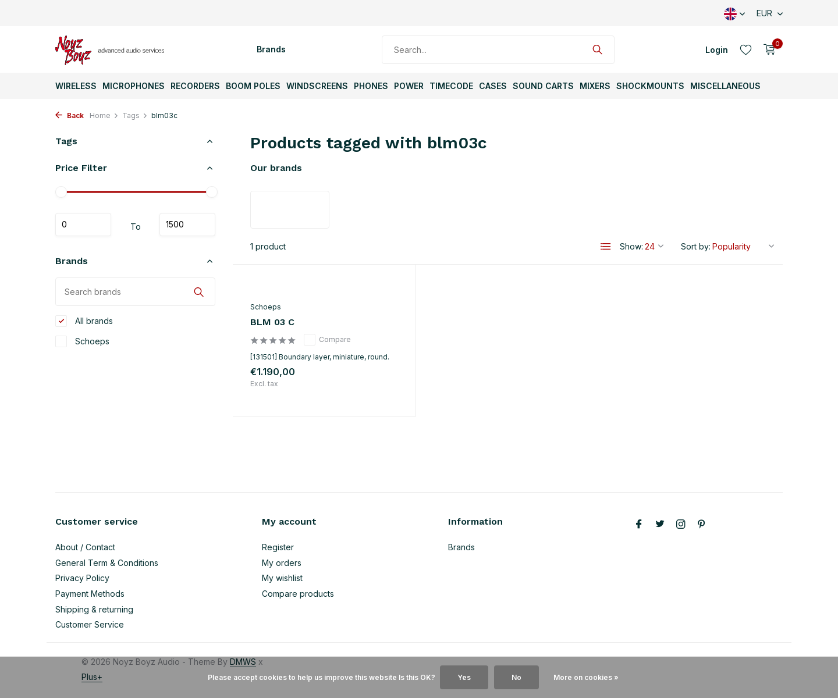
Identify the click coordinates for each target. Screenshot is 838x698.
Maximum (187, 224)
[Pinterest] (701, 524)
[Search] (498, 49)
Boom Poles (253, 86)
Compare (327, 339)
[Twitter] (660, 524)
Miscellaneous (725, 86)
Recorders (195, 86)
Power (409, 86)
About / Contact (85, 547)
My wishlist (282, 578)
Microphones (133, 86)
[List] (606, 246)
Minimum (83, 224)
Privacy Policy (82, 578)
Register (278, 547)
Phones (371, 86)
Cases (493, 86)
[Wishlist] (746, 49)
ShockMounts (650, 86)
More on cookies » (586, 677)
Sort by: (696, 246)
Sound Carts (543, 86)
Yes (464, 677)
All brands (84, 321)
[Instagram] (681, 524)
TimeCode (451, 86)
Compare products (298, 594)
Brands (271, 49)
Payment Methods (90, 594)
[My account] (716, 50)
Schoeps (82, 341)
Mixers (595, 86)
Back (69, 115)
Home (104, 115)
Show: (631, 246)
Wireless (76, 86)
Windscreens (317, 86)
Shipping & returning (94, 609)
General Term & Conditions (106, 563)
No (516, 677)
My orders (281, 563)
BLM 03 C (272, 321)
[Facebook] (639, 524)
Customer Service (89, 624)
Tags (135, 115)
